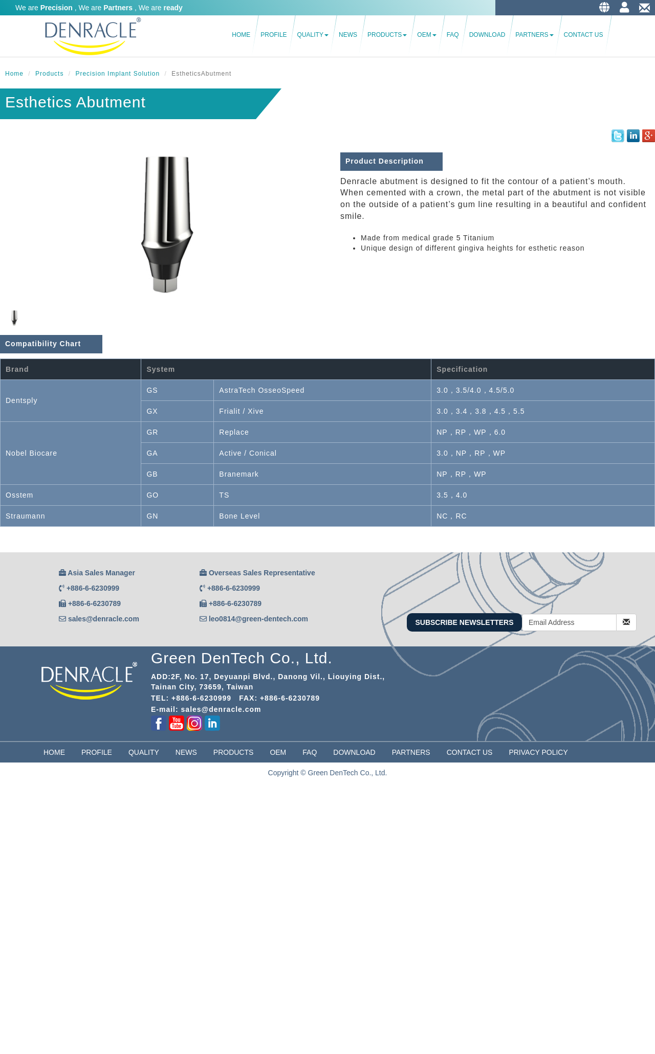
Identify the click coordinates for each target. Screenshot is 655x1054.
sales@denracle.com (103, 619)
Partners (534, 34)
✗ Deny (12, 824)
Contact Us (583, 34)
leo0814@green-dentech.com (258, 619)
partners (411, 752)
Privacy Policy (538, 752)
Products (387, 34)
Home (241, 34)
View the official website (82, 926)
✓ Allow (12, 814)
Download (487, 34)
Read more (21, 926)
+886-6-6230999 (93, 588)
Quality (313, 34)
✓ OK (258, 1049)
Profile (273, 34)
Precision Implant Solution (117, 73)
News (348, 34)
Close (9, 793)
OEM (426, 34)
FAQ (453, 34)
